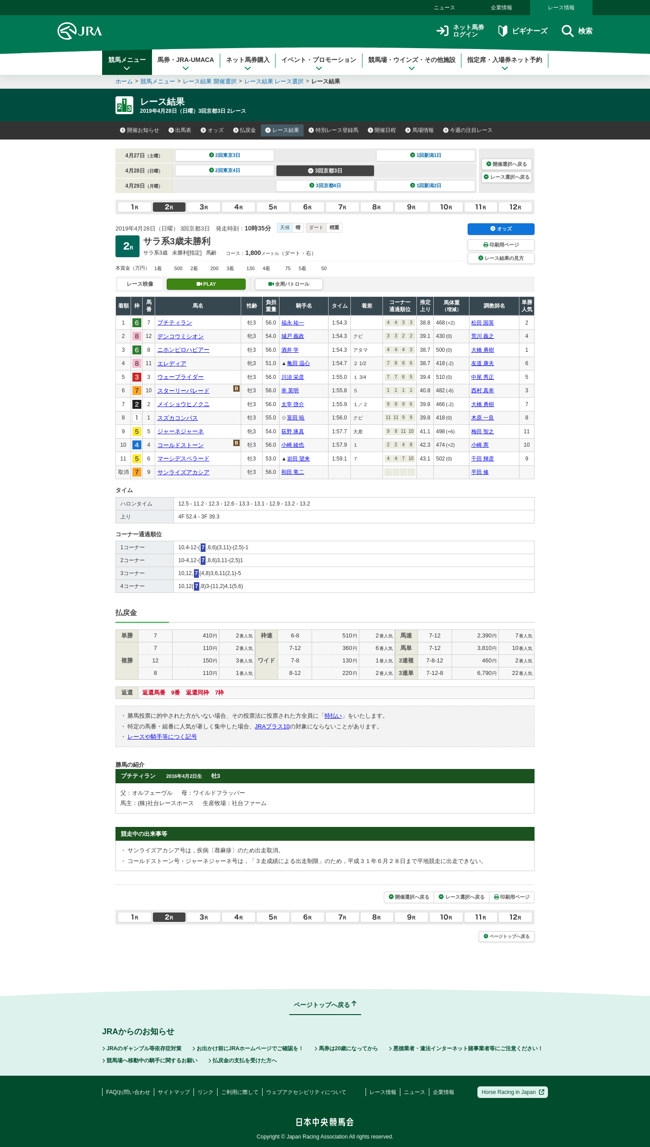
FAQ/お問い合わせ (128, 1092)
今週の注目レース (468, 130)
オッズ (212, 130)
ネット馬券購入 (248, 63)
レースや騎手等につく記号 (162, 736)
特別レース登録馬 (333, 130)
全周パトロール (288, 284)
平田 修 (480, 472)
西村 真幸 (482, 390)
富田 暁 (295, 418)
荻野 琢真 (292, 431)
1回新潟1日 (426, 155)
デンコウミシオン (180, 336)
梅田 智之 (482, 431)
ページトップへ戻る (507, 936)
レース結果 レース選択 (274, 81)
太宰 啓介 (292, 404)
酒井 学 (290, 350)
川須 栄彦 (292, 377)
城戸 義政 (292, 336)
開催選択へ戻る (506, 164)
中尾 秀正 (482, 377)
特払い (333, 715)
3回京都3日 (325, 171)
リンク (205, 1092)
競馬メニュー (127, 63)
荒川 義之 (482, 336)
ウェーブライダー (180, 377)
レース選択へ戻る (506, 177)
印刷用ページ (501, 244)
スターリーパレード (183, 390)
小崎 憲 (480, 445)
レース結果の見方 (501, 258)
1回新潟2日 (426, 185)
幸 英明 (290, 390)
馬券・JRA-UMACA (185, 63)
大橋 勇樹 (482, 350)
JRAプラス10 (272, 726)
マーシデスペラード (183, 458)
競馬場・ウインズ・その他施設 (412, 63)
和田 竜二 (292, 472)
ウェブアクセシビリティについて (306, 1092)
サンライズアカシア (183, 472)
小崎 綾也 (292, 445)
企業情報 (501, 7)
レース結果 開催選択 (210, 81)
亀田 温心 (298, 363)
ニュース (444, 7)
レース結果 (282, 130)
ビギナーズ (522, 31)
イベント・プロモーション (318, 63)
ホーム (124, 81)
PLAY (206, 284)
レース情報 (561, 7)
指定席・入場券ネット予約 (504, 63)
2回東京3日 (225, 155)
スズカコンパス (177, 418)
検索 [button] (577, 31)
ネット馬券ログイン (460, 31)
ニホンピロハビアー (183, 349)
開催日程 (382, 130)
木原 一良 (482, 418)
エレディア (171, 363)
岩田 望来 (298, 459)
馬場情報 (419, 130)
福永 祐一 (292, 323)
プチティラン (174, 322)
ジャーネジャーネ (180, 431)
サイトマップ (174, 1092)
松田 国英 (482, 323)
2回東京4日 (225, 170)
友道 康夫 (482, 363)
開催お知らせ (139, 130)
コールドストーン (180, 445)
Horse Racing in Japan (512, 1092)
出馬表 (180, 130)
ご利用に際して (240, 1092)
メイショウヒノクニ (183, 404)
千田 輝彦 (482, 459)
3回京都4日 (325, 185)
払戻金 (244, 130)
